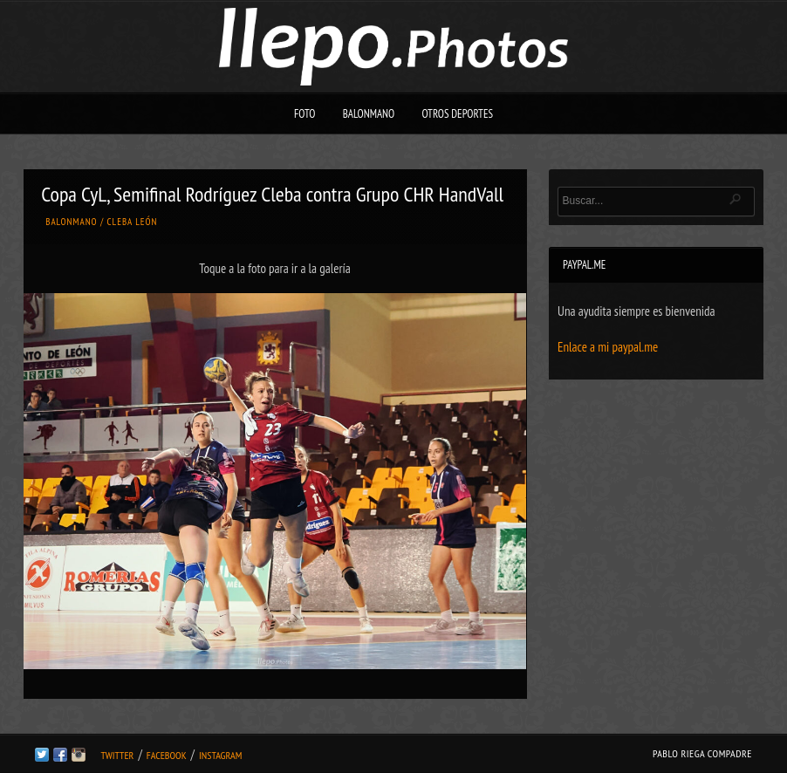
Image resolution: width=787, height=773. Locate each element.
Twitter (116, 755)
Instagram (220, 755)
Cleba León (132, 221)
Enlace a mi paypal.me (608, 347)
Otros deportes (457, 113)
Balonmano (369, 113)
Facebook (167, 755)
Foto (305, 113)
